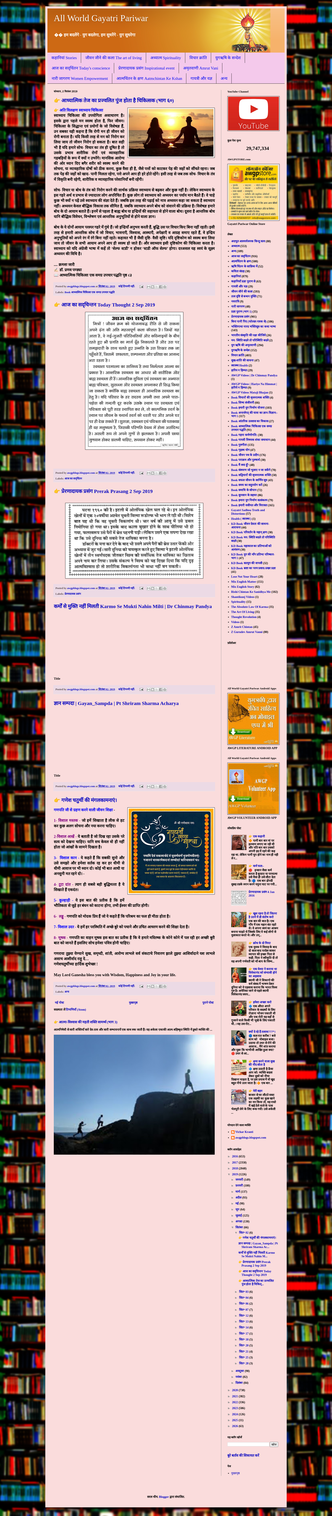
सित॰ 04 (244, 1297)
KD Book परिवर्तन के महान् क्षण (249, 532)
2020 (235, 1390)
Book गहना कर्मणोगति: (244, 435)
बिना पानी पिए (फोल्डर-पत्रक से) (249, 321)
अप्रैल (238, 1197)
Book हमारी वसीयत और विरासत (249, 505)
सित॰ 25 (244, 1357)
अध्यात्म (235, 246)
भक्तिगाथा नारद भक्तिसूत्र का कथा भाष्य (253, 326)
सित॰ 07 (244, 1309)
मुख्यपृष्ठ (133, 1002)
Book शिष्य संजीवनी (242, 402)
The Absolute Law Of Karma (249, 606)
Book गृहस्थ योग (240, 450)
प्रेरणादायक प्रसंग (73, 593)
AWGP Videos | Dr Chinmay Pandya (254, 375)
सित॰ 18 (244, 1339)
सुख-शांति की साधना (242, 360)
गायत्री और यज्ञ (201, 78)
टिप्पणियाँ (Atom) (76, 1009)
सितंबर (239, 1227)
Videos (235, 622)
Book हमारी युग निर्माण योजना (248, 407)
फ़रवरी (239, 1185)
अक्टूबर (240, 1371)
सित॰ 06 (244, 1303)
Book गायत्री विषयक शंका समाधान (250, 439)
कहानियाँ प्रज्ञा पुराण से (243, 281)
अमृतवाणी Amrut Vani (200, 68)
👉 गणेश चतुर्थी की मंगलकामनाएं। (85, 800)
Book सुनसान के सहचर (244, 495)
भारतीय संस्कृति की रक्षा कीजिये (248, 335)
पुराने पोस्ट (208, 1002)
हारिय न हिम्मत (239, 370)
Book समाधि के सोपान (244, 490)
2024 (235, 1414)
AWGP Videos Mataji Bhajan (249, 392)
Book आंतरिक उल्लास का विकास (249, 421)
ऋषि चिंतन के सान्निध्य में (244, 266)
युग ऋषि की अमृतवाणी (243, 345)
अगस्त (239, 1221)
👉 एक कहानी (257, 836)
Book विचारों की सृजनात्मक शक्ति (250, 397)
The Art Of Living (242, 612)
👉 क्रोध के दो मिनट (260, 943)
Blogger (164, 1496)
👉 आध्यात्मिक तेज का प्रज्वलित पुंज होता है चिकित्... (256, 1282)
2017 (235, 1162)
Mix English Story (242, 586)
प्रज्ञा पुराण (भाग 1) (241, 311)
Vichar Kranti (244, 1132)
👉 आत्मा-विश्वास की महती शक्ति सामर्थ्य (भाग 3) (85, 1022)
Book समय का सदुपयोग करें (246, 485)
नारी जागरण (238, 306)
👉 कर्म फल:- (256, 866)
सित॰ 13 (244, 1321)
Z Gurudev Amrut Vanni (247, 632)
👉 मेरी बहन (255, 1091)
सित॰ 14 (244, 1327)
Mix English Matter (243, 581)
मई (237, 1203)
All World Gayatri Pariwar (101, 18)
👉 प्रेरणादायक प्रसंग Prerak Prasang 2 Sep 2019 (103, 491)
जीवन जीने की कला (242, 291)
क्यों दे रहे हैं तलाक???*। (262, 1031)
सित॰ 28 (244, 1363)
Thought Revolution (244, 617)
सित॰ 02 (244, 1232)
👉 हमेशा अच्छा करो (260, 1002)
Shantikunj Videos (243, 597)
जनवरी (239, 1179)
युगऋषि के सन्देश (228, 58)
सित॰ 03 (244, 1291)
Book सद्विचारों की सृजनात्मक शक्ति (251, 475)
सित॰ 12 (244, 1315)
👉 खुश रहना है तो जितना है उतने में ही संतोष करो (263, 915)
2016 (235, 1156)
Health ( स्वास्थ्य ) (241, 518)
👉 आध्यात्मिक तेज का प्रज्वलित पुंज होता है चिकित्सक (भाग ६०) (114, 100)
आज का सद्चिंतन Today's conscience (81, 68)
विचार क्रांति (198, 58)
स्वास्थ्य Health (239, 365)
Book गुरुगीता (239, 444)
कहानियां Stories (64, 58)
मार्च (238, 1191)
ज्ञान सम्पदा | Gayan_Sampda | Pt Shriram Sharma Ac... (258, 1245)
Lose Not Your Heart (244, 576)
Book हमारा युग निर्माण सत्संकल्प (249, 500)
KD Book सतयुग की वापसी (246, 563)
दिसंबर (239, 1382)
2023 (235, 1408)
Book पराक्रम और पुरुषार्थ (245, 459)
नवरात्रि (235, 301)
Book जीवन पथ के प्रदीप (245, 455)
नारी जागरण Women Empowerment (80, 78)
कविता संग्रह (238, 271)
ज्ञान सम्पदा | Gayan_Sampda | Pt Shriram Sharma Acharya (116, 703)
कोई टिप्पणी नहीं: (127, 286)
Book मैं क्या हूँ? (240, 465)
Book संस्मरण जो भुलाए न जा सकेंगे (250, 470)
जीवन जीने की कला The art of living (113, 58)
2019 (235, 1174)
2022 (235, 1402)
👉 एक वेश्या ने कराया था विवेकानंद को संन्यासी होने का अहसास (263, 973)
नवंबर (239, 1377)
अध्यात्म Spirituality (165, 58)
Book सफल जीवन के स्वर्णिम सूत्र (249, 480)
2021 (235, 1396)
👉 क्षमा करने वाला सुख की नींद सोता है (262, 1063)
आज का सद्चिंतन (73, 478)
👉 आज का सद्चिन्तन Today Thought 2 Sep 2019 (104, 305)
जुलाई (239, 1215)
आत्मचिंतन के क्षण (241, 261)
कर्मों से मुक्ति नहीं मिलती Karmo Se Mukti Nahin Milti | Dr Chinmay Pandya (133, 606)
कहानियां (236, 276)
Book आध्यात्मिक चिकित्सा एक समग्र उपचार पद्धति (90, 292)
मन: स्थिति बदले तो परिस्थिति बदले (249, 340)
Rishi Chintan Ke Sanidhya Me (251, 591)
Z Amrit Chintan (242, 627)
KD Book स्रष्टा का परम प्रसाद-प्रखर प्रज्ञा (253, 568)
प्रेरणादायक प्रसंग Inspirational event (146, 68)
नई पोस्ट (59, 1002)
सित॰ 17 (244, 1333)
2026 (235, 1426)
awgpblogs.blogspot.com (250, 1137)
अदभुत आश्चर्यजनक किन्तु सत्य (248, 241)
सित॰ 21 (244, 1351)
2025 (235, 1420)
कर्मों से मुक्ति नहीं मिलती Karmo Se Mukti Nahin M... (256, 1254)
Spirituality (238, 601)
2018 (235, 1168)
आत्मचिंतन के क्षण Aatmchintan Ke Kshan (149, 78)
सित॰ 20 (244, 1345)
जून (237, 1209)
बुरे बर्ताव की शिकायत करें (243, 1455)
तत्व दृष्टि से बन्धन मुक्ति (243, 296)
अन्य (224, 78)
